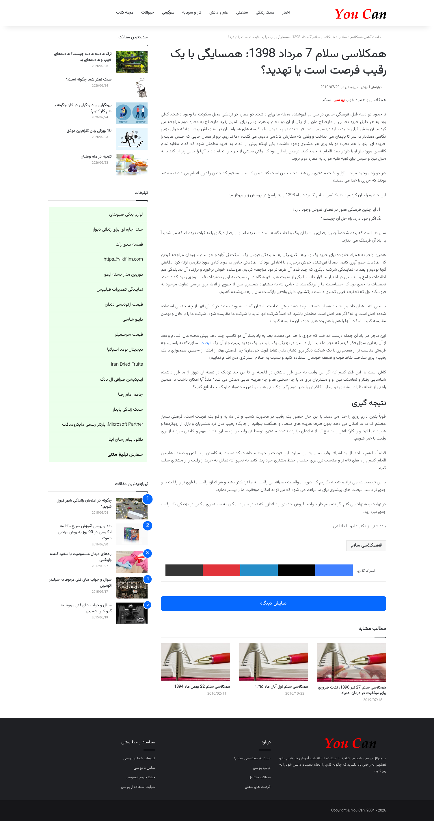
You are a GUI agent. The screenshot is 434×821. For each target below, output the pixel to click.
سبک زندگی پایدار (128, 410)
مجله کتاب (124, 13)
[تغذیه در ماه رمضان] (132, 164)
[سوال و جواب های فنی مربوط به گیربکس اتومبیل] (132, 613)
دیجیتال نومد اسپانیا (125, 350)
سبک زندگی (265, 13)
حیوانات (147, 13)
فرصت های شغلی (258, 787)
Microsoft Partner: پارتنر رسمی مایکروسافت (102, 425)
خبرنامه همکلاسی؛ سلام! (252, 758)
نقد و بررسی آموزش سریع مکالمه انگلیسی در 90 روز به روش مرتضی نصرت (84, 532)
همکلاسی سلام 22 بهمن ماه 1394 (202, 687)
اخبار (286, 13)
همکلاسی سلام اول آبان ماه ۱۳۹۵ (281, 687)
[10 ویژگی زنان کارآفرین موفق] (132, 139)
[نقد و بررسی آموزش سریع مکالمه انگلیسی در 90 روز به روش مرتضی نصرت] (132, 534)
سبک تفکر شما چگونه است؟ (88, 79)
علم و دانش (218, 13)
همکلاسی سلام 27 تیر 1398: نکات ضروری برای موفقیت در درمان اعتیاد (352, 690)
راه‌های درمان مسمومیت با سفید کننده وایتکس (80, 557)
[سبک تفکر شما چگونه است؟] (132, 87)
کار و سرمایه (191, 13)
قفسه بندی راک (129, 245)
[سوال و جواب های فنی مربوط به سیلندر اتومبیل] (132, 588)
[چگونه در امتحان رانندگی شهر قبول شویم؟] (132, 508)
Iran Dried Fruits (127, 365)
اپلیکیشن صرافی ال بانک (121, 380)
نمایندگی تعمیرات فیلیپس (119, 290)
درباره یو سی (262, 768)
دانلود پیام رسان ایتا (126, 440)
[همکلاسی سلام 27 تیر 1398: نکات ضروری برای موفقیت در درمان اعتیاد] (351, 662)
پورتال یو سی (373, 758)
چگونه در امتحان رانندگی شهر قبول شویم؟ (84, 504)
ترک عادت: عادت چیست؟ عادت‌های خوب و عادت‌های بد (82, 57)
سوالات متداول (260, 777)
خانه (380, 37)
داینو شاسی (132, 320)
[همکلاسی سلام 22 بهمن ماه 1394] (195, 662)
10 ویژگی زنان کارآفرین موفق (89, 131)
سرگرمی (168, 13)
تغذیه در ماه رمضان (96, 157)
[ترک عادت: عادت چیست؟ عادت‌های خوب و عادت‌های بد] (132, 62)
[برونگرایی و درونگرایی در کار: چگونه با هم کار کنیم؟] (132, 113)
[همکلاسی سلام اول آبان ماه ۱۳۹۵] (273, 662)
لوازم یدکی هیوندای (126, 215)
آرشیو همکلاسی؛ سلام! (354, 37)
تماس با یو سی (144, 768)
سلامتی (242, 13)
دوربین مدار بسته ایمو (123, 275)
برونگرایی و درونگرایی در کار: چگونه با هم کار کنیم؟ (82, 108)
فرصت (205, 343)
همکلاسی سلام (365, 545)
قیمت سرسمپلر (129, 335)
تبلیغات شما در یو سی (139, 758)
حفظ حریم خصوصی (140, 777)
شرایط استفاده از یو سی (138, 787)
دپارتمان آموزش (371, 87)
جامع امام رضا (130, 395)
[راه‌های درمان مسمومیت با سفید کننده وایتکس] (132, 562)
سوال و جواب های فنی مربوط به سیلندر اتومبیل (80, 583)
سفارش (125, 455)
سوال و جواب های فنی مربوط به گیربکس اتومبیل (86, 608)
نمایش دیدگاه (273, 603)
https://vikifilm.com (123, 260)
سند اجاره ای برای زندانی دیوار (118, 230)
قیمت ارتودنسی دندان (124, 305)
